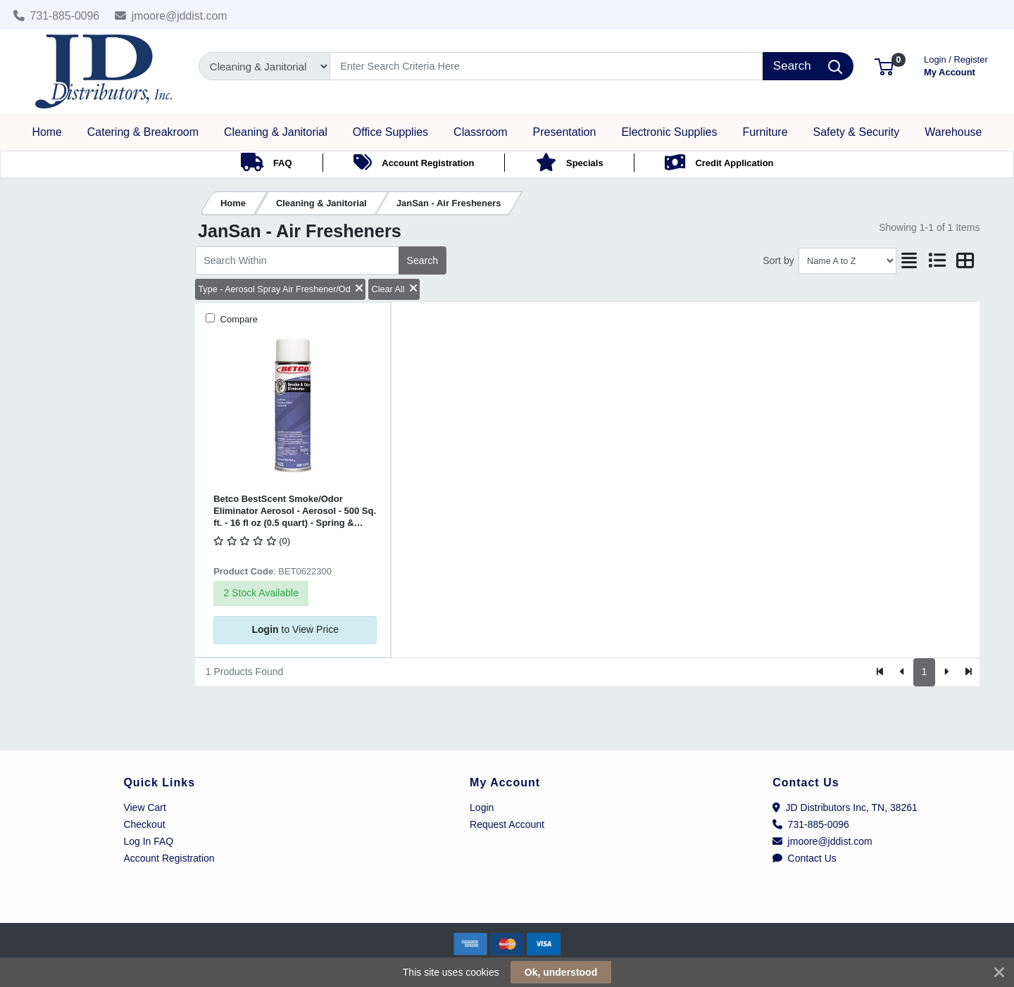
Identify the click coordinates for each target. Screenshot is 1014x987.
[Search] (547, 66)
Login (482, 807)
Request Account (507, 824)
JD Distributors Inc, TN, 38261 (845, 807)
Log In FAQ (148, 841)
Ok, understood (561, 972)
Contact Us (804, 858)
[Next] (946, 672)
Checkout (144, 824)
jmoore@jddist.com (171, 16)
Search (422, 260)
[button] (884, 66)
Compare (238, 319)
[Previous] (902, 672)
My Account (956, 64)
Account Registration (168, 858)
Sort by (778, 260)
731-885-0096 (56, 16)
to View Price (295, 629)
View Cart (144, 807)
